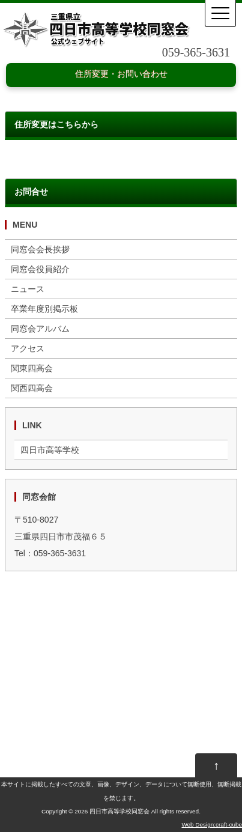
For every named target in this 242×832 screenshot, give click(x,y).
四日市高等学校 (49, 450)
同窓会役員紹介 (40, 269)
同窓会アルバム (40, 328)
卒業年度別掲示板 (44, 309)
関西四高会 (32, 388)
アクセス (27, 348)
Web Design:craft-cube (211, 824)
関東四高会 (32, 368)
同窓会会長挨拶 (40, 249)
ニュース (27, 289)
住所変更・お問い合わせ (121, 74)
